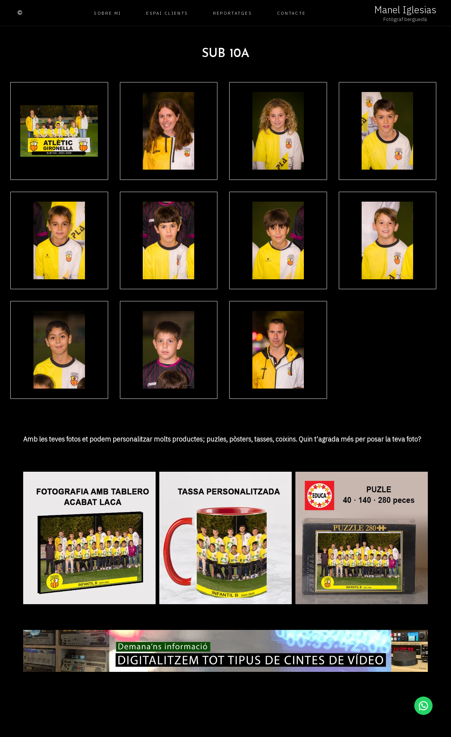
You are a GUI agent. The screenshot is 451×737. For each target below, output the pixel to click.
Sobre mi (107, 13)
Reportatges (232, 13)
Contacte (291, 13)
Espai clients (167, 13)
